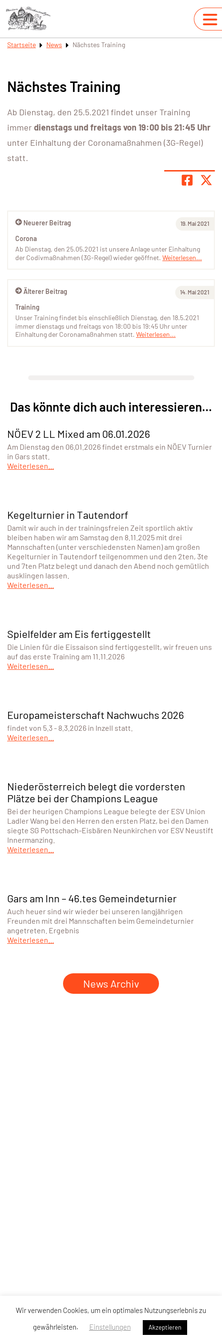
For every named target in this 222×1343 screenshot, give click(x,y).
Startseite (21, 44)
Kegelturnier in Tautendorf (67, 514)
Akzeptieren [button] (164, 1327)
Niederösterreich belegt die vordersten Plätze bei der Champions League (96, 792)
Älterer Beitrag (41, 291)
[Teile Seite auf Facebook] (187, 180)
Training (27, 307)
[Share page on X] (206, 180)
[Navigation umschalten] (210, 19)
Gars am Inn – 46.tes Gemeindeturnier (92, 898)
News (54, 44)
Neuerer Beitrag (43, 223)
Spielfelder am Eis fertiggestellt (79, 633)
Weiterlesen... (156, 334)
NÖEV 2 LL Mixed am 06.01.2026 (78, 433)
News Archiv (111, 983)
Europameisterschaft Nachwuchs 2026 (95, 714)
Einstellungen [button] (110, 1327)
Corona (26, 238)
